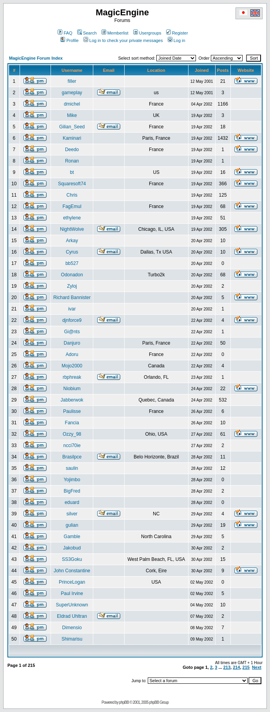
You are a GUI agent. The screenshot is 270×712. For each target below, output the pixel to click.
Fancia (72, 422)
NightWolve (72, 229)
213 (226, 667)
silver (72, 514)
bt (72, 172)
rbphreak (72, 377)
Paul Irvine (72, 593)
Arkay (72, 240)
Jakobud (72, 548)
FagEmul (72, 206)
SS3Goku (72, 559)
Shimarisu (72, 639)
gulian (72, 525)
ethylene (72, 218)
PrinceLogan (72, 582)
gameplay (72, 92)
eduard (72, 502)
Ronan (72, 161)
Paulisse (72, 411)
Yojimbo (71, 479)
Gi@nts (72, 331)
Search (87, 33)
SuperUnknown (72, 605)
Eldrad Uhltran (72, 616)
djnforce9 (72, 320)
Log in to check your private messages (123, 40)
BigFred (72, 491)
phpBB (124, 702)
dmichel (72, 104)
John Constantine (72, 570)
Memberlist (115, 33)
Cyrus (72, 252)
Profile (69, 40)
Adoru (72, 354)
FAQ (65, 33)
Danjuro (72, 343)
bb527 (71, 263)
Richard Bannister (72, 297)
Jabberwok (72, 400)
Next (256, 667)
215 (246, 667)
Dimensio (72, 627)
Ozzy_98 (72, 434)
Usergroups (147, 33)
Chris (72, 195)
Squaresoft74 (72, 183)
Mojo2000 (72, 366)
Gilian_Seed (72, 127)
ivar (72, 309)
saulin (72, 468)
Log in (176, 40)
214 (236, 667)
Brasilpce (72, 457)
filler (72, 81)
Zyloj (72, 286)
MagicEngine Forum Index (36, 58)
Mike (72, 115)
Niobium (72, 388)
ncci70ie (72, 445)
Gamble (72, 536)
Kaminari (72, 138)
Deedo (72, 149)
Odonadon (72, 274)
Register (177, 33)
